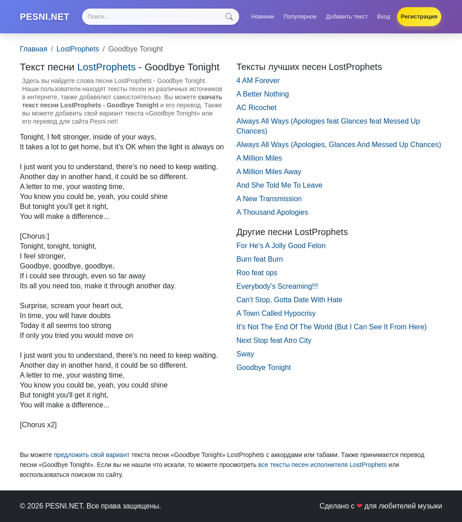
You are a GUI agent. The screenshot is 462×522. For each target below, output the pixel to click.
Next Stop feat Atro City (273, 340)
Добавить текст (347, 16)
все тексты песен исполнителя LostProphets (322, 464)
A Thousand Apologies (272, 212)
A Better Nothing (262, 94)
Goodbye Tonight (263, 367)
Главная (33, 49)
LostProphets (77, 49)
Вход (383, 16)
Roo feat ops (256, 273)
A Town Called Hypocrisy (276, 313)
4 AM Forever (258, 80)
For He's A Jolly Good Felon (281, 245)
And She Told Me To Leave (279, 185)
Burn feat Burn (259, 259)
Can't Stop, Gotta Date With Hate (289, 300)
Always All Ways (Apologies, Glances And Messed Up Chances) (338, 144)
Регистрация (419, 16)
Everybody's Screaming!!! (277, 286)
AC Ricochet (256, 107)
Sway (245, 354)
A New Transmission (269, 199)
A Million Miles (259, 158)
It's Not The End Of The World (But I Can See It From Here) (331, 327)
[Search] (160, 17)
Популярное (299, 16)
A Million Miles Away (268, 172)
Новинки (262, 16)
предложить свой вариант (91, 454)
